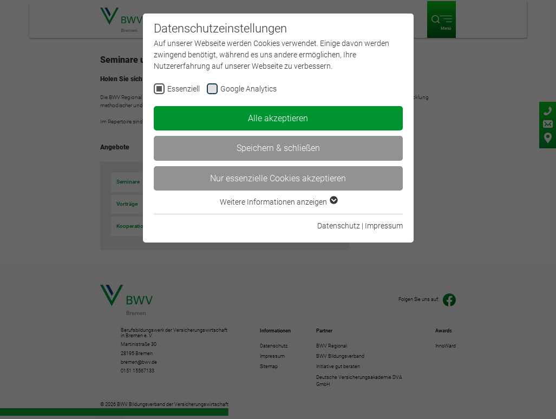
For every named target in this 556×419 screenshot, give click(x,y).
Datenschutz (338, 225)
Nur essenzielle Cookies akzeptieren (278, 178)
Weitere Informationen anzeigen (278, 202)
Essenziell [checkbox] (183, 88)
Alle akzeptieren (278, 118)
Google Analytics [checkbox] (248, 88)
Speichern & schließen (278, 148)
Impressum (384, 225)
